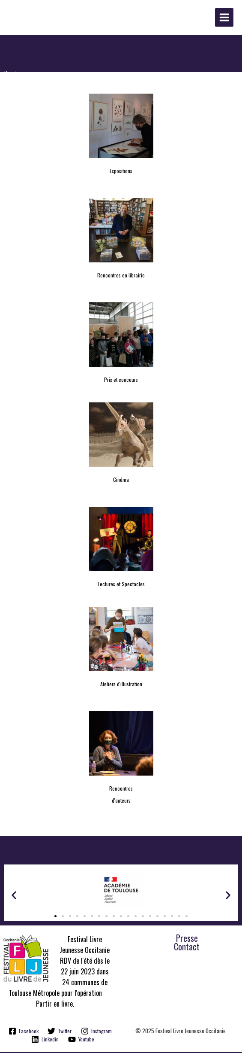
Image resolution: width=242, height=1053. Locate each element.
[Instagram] (96, 1032)
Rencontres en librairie (121, 276)
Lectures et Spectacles (121, 585)
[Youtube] (81, 1040)
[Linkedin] (45, 1040)
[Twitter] (59, 1032)
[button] (14, 896)
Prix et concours (121, 380)
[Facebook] (23, 1032)
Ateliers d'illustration (121, 685)
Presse (187, 939)
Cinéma (121, 480)
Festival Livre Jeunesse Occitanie (73, 18)
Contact (187, 948)
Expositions (121, 172)
